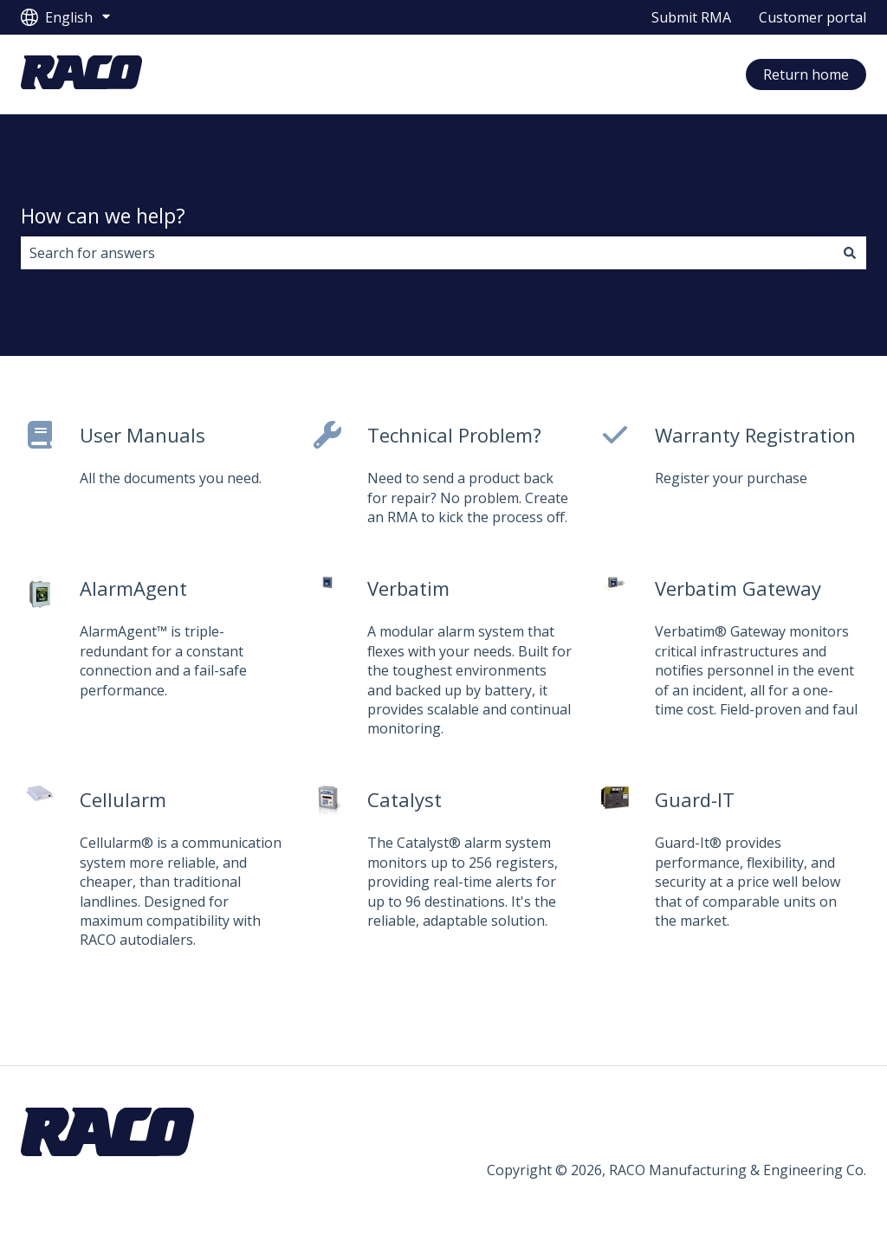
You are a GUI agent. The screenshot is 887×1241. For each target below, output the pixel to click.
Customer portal (812, 17)
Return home (806, 74)
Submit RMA (691, 17)
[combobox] (427, 252)
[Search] (849, 252)
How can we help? (103, 215)
